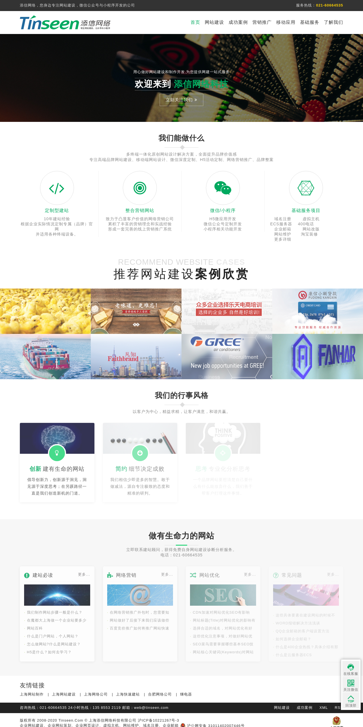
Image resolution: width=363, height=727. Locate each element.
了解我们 (333, 22)
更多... (84, 569)
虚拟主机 (306, 219)
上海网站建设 (64, 689)
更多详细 (330, 229)
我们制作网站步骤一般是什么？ (53, 607)
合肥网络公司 (160, 689)
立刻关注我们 (181, 99)
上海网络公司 (96, 689)
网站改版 (330, 224)
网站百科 (33, 623)
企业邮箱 (306, 224)
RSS (339, 702)
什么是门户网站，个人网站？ (51, 631)
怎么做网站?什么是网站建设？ (52, 639)
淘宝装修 (306, 229)
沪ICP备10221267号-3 (158, 715)
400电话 (281, 224)
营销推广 (262, 22)
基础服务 (309, 22)
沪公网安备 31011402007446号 (212, 720)
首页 (195, 22)
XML (324, 702)
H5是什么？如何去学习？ (48, 647)
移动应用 (286, 22)
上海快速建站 (128, 689)
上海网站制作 (32, 689)
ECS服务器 (331, 219)
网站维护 (281, 229)
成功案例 (238, 22)
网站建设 (214, 22)
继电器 (186, 689)
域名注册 (281, 219)
